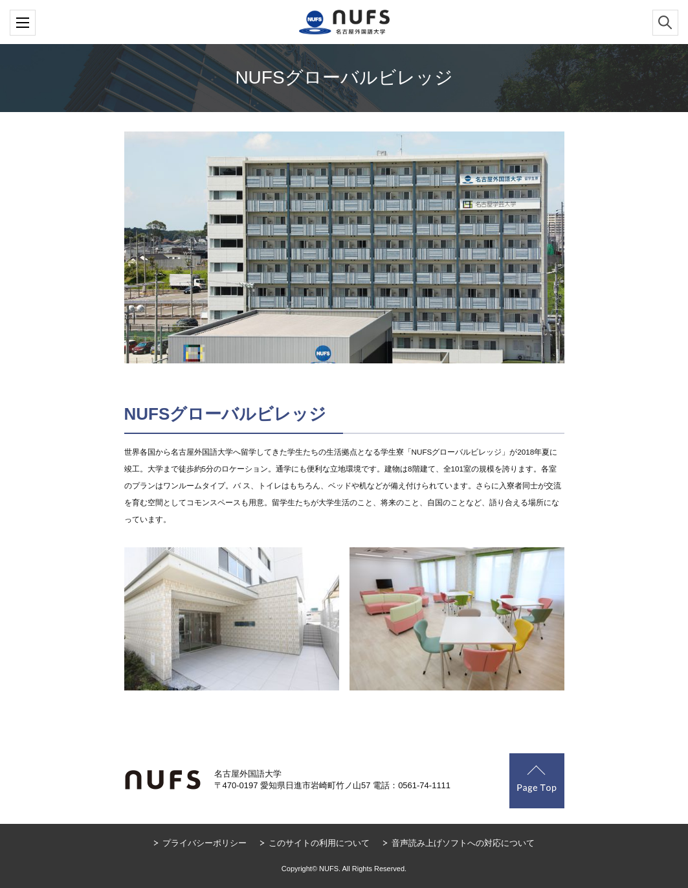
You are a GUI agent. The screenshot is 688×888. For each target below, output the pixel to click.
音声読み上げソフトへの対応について (463, 843)
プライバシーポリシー (204, 843)
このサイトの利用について (319, 843)
